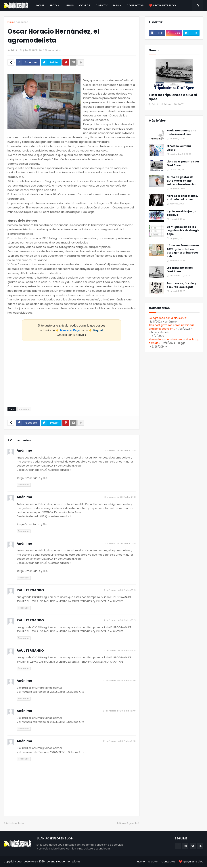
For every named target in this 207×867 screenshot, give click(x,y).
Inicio (10, 22)
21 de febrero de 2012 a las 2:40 (119, 680)
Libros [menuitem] (69, 5)
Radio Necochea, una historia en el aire (181, 132)
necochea (22, 22)
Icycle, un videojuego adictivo (181, 213)
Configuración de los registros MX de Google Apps (183, 230)
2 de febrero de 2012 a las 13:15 (120, 590)
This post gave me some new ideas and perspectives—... (171, 327)
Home (141, 861)
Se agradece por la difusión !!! (168, 318)
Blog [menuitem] (53, 5)
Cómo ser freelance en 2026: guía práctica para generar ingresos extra (183, 251)
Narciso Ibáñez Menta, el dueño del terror (182, 197)
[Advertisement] (71, 375)
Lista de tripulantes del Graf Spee (173, 97)
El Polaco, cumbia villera (179, 147)
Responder (23, 484)
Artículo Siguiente (127, 823)
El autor (153, 861)
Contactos (168, 861)
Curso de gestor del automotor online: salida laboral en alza (181, 180)
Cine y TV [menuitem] (102, 5)
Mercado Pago (70, 330)
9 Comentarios (52, 50)
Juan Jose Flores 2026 (31, 861)
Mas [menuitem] (116, 5)
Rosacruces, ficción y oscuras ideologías (181, 285)
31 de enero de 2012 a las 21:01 (120, 450)
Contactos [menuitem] (135, 5)
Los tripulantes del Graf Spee (180, 269)
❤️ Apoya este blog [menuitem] (162, 5)
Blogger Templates (68, 861)
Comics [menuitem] (84, 5)
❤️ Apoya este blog (191, 861)
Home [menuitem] (40, 5)
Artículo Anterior (15, 823)
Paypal (98, 330)
